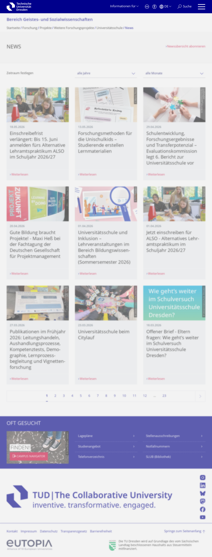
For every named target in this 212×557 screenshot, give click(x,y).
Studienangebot (89, 446)
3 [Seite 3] (64, 396)
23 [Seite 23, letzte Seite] (164, 396)
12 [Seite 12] (145, 396)
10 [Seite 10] (124, 396)
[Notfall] (147, 7)
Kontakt (12, 531)
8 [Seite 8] (106, 396)
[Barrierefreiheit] (154, 7)
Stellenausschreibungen (163, 436)
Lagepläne (85, 436)
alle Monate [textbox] (154, 73)
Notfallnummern (158, 446)
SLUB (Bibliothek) (158, 457)
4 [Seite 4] (72, 396)
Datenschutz (49, 531)
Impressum (29, 531)
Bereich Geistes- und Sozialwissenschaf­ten (50, 20)
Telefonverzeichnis (91, 457)
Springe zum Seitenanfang (182, 531)
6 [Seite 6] (89, 396)
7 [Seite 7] (98, 396)
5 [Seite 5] (81, 396)
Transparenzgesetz (74, 531)
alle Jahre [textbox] (83, 73)
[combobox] (106, 73)
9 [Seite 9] (115, 396)
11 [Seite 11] (134, 396)
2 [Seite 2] (55, 396)
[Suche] (184, 6)
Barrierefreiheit (101, 531)
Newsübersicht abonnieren (186, 46)
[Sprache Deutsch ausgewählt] (165, 6)
